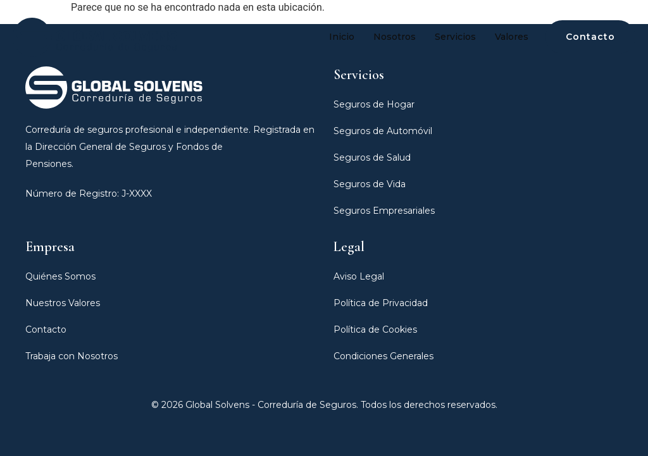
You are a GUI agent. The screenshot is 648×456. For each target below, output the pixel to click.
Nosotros (394, 36)
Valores (511, 36)
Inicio (341, 36)
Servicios (455, 36)
